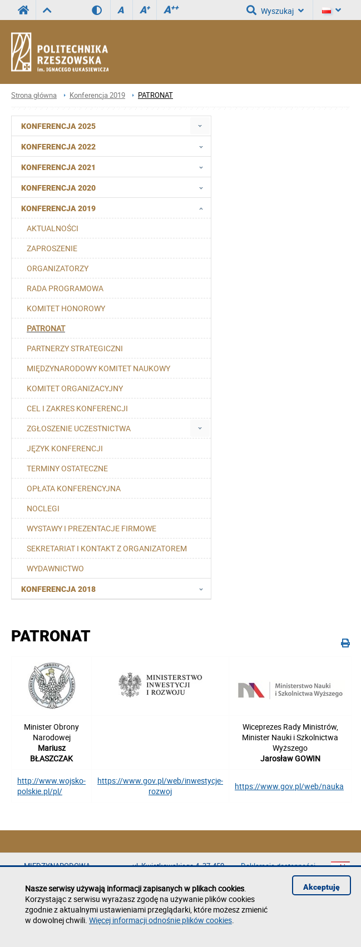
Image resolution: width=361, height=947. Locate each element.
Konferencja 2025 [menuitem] (58, 126)
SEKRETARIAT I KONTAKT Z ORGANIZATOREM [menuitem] (107, 548)
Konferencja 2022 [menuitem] (115, 146)
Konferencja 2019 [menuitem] (115, 208)
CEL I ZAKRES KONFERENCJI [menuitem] (77, 408)
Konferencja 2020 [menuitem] (115, 187)
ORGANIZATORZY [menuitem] (57, 268)
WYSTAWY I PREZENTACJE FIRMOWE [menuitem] (91, 528)
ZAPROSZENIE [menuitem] (52, 248)
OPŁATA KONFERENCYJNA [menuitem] (74, 488)
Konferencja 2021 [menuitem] (115, 167)
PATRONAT (155, 95)
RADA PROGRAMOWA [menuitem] (65, 288)
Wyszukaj (275, 10)
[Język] (331, 10)
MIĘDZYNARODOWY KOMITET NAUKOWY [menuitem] (98, 368)
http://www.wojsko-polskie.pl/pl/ (51, 785)
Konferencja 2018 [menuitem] (115, 588)
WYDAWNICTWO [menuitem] (55, 568)
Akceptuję (321, 887)
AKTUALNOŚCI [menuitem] (52, 228)
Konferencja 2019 (97, 95)
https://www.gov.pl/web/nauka (289, 786)
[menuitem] (200, 125)
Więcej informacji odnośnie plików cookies (160, 920)
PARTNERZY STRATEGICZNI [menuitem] (75, 348)
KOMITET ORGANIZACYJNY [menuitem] (75, 388)
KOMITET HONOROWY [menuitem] (66, 308)
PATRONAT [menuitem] (46, 328)
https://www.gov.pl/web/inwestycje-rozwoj (160, 785)
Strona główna (34, 95)
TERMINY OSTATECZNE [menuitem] (67, 468)
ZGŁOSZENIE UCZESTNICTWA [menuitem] (79, 428)
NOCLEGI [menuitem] (43, 508)
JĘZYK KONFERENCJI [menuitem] (65, 448)
